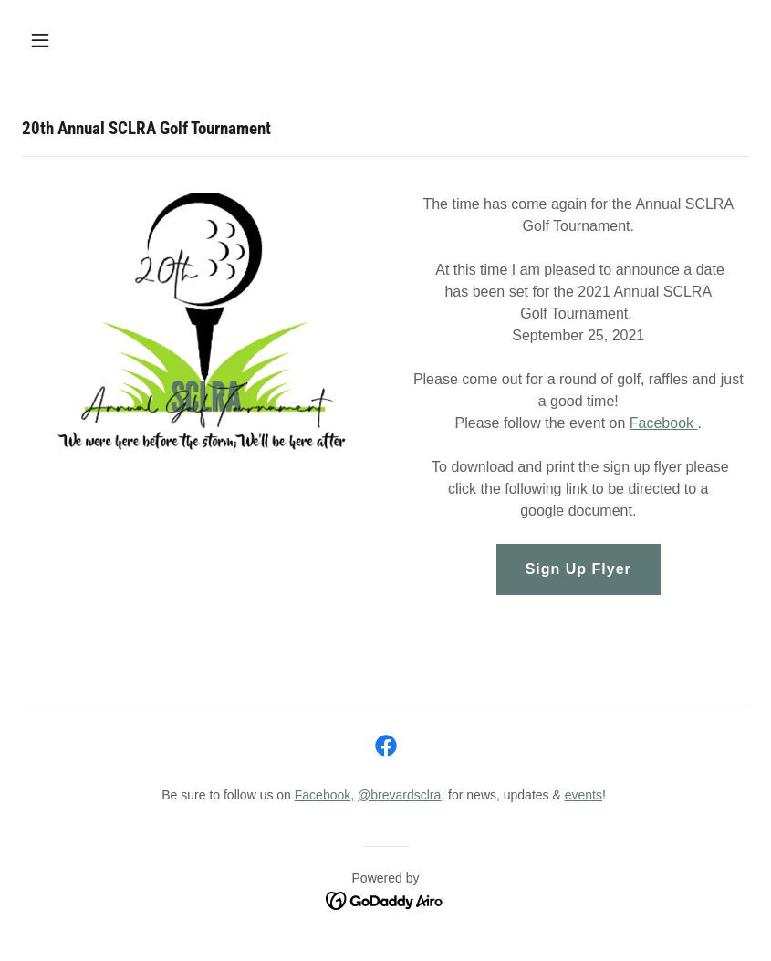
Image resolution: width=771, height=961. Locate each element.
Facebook (664, 423)
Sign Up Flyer (578, 569)
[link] (386, 745)
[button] (105, 40)
